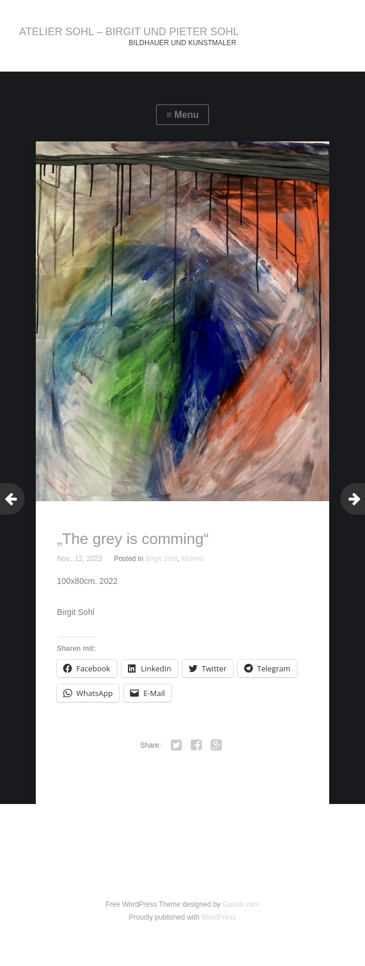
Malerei (192, 559)
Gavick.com (240, 904)
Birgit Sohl (162, 559)
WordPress (218, 917)
